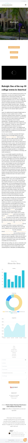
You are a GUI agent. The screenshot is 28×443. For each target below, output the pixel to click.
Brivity (13, 440)
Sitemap (21, 441)
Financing (14, 352)
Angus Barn (12, 209)
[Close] (25, 432)
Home (14, 346)
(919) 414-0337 (14, 398)
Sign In (24, 1)
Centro (6, 215)
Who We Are (14, 355)
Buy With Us (14, 57)
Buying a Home (13, 349)
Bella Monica (10, 214)
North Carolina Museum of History (16, 223)
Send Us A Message (14, 382)
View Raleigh (14, 52)
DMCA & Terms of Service (15, 441)
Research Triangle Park (11, 137)
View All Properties (14, 47)
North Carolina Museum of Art (8, 222)
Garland (4, 217)
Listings (14, 347)
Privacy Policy (7, 441)
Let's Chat (14, 357)
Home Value (14, 354)
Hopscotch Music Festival (9, 231)
